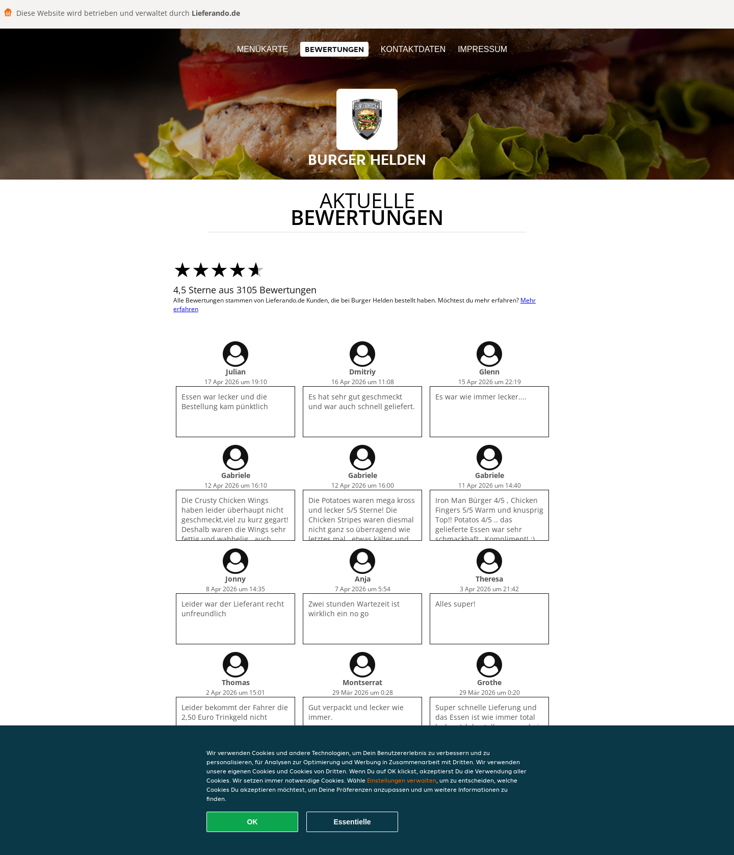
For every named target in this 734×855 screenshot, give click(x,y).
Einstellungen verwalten (401, 780)
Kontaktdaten (413, 49)
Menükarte (262, 49)
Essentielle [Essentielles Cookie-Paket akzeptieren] (352, 822)
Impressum (482, 49)
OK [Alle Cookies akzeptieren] (252, 822)
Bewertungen (334, 49)
